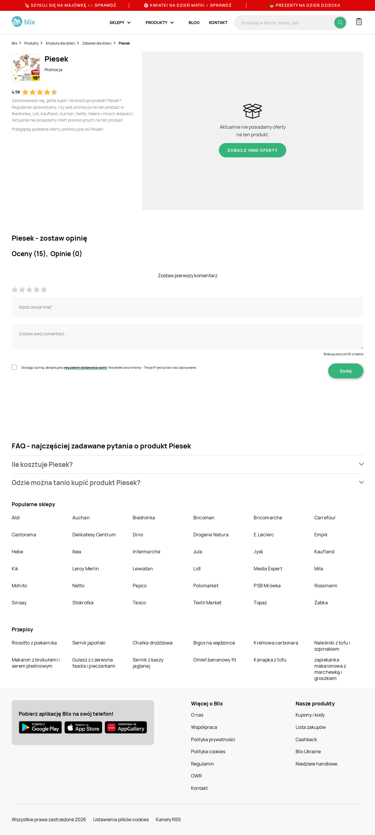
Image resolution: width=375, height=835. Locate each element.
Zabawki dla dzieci (97, 43)
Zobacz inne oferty (252, 150)
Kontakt (218, 22)
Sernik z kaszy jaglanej (148, 663)
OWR (196, 776)
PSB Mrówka (267, 585)
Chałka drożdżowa (153, 643)
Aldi (16, 517)
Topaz (260, 602)
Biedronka (144, 517)
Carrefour (325, 517)
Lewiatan (143, 568)
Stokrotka (83, 602)
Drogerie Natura (211, 534)
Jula (197, 551)
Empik (321, 534)
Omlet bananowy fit (214, 660)
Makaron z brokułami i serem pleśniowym (36, 663)
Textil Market (207, 602)
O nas (197, 715)
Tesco (139, 602)
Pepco (139, 585)
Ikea (76, 551)
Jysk (258, 551)
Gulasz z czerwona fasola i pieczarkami (94, 663)
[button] (187, 464)
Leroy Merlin (85, 568)
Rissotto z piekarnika (34, 643)
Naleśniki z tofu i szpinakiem (332, 646)
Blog (194, 22)
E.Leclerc (264, 534)
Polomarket (206, 585)
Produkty (31, 43)
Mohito (19, 585)
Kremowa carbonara (276, 643)
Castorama (24, 534)
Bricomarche (268, 517)
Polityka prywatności (213, 739)
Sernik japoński (89, 643)
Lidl (197, 568)
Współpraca (204, 727)
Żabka (321, 602)
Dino (138, 534)
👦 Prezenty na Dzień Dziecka (304, 5)
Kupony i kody (310, 715)
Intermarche (146, 551)
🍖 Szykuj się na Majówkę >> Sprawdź (70, 5)
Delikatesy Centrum (94, 534)
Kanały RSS (168, 819)
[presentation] (56, 396)
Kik (15, 568)
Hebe (17, 551)
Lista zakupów (311, 727)
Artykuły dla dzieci (60, 43)
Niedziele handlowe (316, 764)
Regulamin (202, 764)
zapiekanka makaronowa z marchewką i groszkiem (330, 669)
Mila (318, 568)
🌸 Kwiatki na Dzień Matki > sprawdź (188, 5)
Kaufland (324, 551)
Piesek (124, 43)
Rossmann (326, 585)
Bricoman (204, 517)
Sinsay (19, 602)
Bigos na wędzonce (214, 643)
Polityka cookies (208, 751)
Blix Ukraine (308, 751)
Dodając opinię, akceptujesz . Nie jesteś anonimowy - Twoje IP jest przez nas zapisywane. (109, 367)
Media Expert (268, 568)
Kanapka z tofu (270, 660)
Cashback (306, 739)
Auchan (81, 517)
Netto (78, 585)
